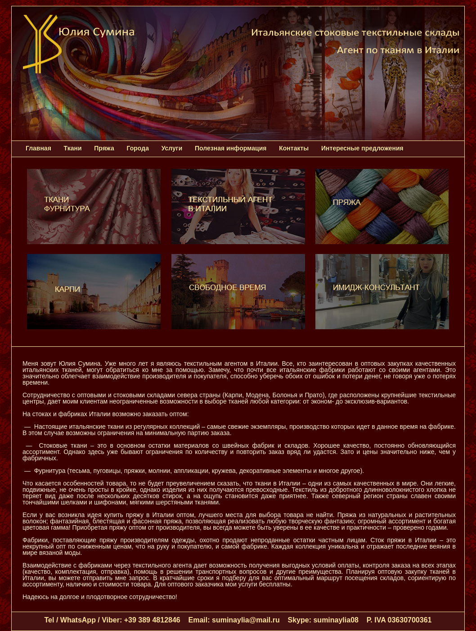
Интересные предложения (362, 148)
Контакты (293, 148)
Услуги (172, 148)
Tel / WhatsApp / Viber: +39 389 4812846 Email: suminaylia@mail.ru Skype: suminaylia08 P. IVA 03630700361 (238, 620)
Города (138, 148)
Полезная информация (230, 148)
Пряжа (104, 148)
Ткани (73, 148)
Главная (38, 148)
